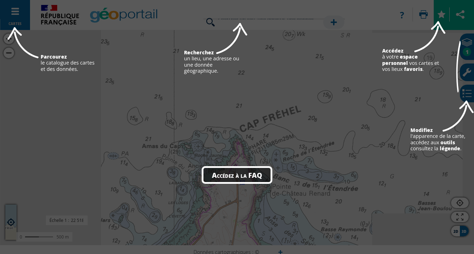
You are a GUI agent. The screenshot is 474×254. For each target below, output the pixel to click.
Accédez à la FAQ (237, 175)
